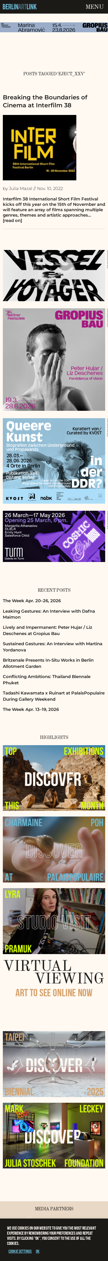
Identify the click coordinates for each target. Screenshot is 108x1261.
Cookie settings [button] (20, 1251)
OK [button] (38, 1251)
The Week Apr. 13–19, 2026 (31, 709)
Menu (94, 7)
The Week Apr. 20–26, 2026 (32, 600)
